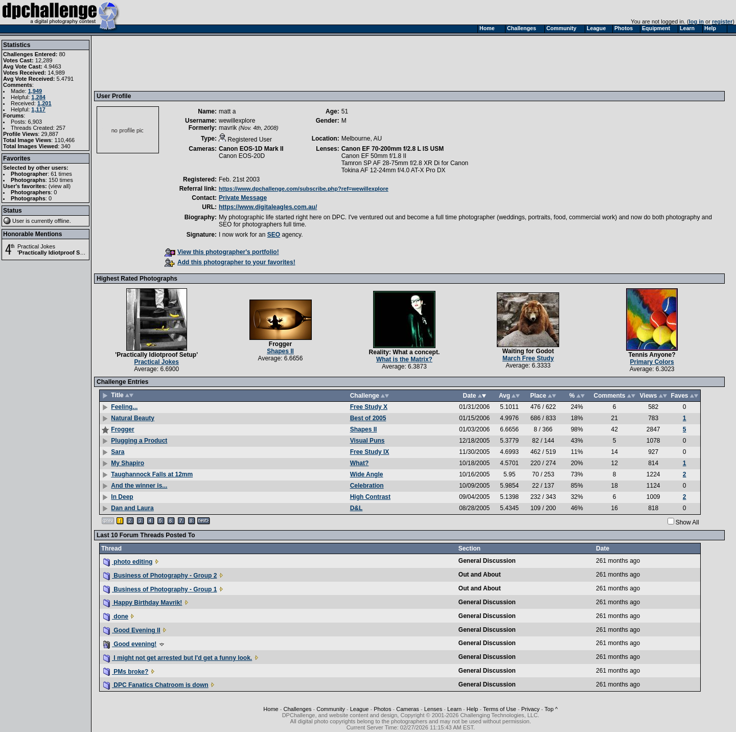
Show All (687, 522)
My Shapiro (127, 463)
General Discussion (487, 560)
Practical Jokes (36, 246)
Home (270, 709)
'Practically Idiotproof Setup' (55, 252)
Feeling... (124, 406)
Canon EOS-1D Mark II (251, 148)
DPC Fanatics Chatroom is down (156, 685)
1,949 (35, 91)
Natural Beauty (132, 418)
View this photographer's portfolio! (222, 252)
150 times (61, 180)
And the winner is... (139, 485)
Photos (382, 709)
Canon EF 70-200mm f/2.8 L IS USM (392, 148)
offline (62, 221)
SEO (273, 234)
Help (472, 709)
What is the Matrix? (404, 359)
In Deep (122, 496)
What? (359, 463)
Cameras (407, 709)
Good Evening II (131, 630)
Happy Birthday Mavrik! (142, 602)
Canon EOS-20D (242, 155)
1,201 (44, 103)
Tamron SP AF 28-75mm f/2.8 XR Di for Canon (405, 163)
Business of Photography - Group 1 (160, 589)
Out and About (479, 574)
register (722, 21)
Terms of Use (499, 709)
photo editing (127, 561)
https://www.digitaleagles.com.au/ (268, 207)
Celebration (367, 485)
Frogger (280, 344)
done (115, 616)
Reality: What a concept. (404, 352)
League (359, 709)
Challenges (297, 709)
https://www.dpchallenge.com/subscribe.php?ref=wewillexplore (303, 189)
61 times (61, 174)
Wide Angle (366, 474)
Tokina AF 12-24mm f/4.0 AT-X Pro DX (393, 170)
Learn (454, 709)
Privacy (530, 709)
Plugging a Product (139, 440)
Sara (117, 451)
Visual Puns (367, 440)
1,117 (38, 109)
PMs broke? (125, 671)
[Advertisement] (283, 63)
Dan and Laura (132, 508)
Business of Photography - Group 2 (160, 575)
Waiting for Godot (528, 351)
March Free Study (528, 358)
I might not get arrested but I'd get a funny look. (177, 657)
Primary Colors (652, 361)
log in (696, 21)
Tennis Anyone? (652, 354)
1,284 (38, 97)
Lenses (433, 709)
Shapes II (280, 351)
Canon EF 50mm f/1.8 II (373, 155)
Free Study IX (369, 451)
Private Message (243, 197)
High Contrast (370, 496)
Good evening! (129, 644)
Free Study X (368, 406)
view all (60, 186)
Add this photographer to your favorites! (230, 262)
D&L (356, 508)
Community (330, 709)
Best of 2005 (368, 418)
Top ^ (551, 709)
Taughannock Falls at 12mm (152, 474)
